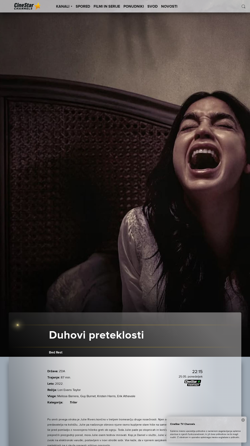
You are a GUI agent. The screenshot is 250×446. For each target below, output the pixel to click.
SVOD (152, 6)
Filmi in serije (107, 6)
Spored (83, 6)
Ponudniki (133, 6)
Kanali (64, 6)
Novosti (169, 6)
